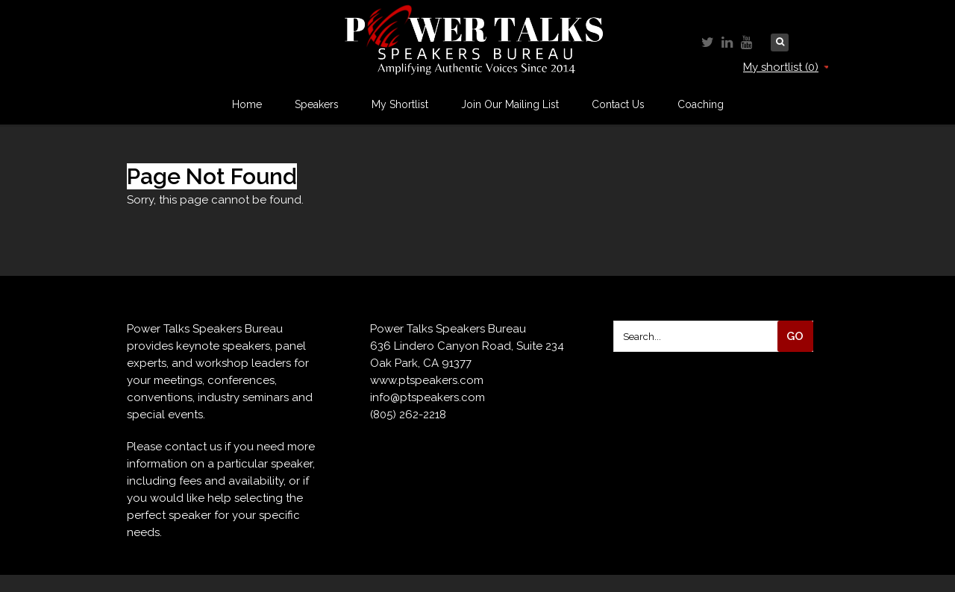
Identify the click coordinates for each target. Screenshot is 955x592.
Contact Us (618, 104)
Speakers (317, 104)
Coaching (700, 104)
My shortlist (785, 67)
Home (247, 104)
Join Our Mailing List (510, 104)
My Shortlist (400, 104)
